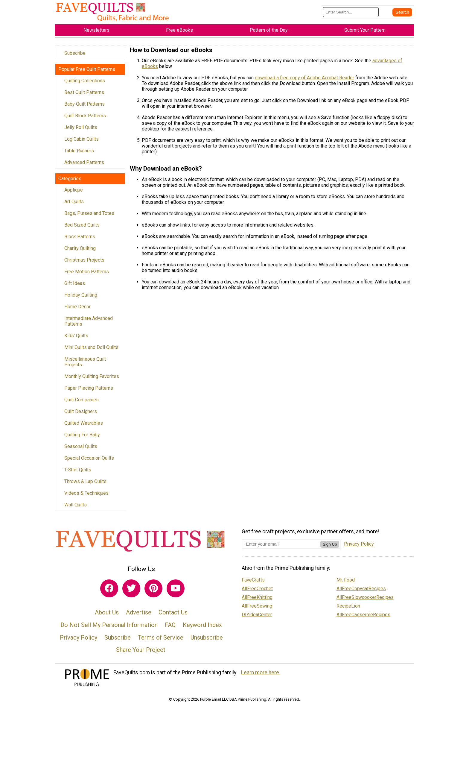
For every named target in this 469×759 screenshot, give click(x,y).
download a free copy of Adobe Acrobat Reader (304, 81)
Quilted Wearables (83, 426)
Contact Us (173, 616)
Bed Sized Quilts (82, 228)
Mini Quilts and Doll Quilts (91, 350)
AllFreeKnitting (257, 601)
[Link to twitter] (131, 592)
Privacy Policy (78, 640)
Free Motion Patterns (86, 275)
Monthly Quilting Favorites (91, 379)
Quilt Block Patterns (85, 119)
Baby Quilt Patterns (84, 107)
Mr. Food (345, 583)
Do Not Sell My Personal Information (109, 628)
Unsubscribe (207, 640)
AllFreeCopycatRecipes (361, 592)
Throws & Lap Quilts (85, 485)
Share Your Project (140, 653)
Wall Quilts (75, 508)
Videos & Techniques (86, 496)
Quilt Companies (81, 403)
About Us (107, 616)
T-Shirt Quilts (77, 473)
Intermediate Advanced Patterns (88, 324)
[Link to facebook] (109, 592)
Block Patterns (79, 240)
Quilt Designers (80, 415)
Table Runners (79, 154)
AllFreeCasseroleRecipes (363, 618)
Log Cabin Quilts (81, 142)
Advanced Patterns (84, 166)
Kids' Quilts (76, 339)
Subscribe (75, 56)
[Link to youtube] (176, 592)
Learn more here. (260, 676)
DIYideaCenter (257, 618)
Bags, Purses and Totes (89, 216)
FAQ (170, 628)
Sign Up (330, 548)
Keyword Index (202, 628)
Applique (73, 193)
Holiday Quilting (80, 298)
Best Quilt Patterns (84, 95)
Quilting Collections (84, 84)
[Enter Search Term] (351, 14)
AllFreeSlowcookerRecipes (365, 601)
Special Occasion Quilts (89, 461)
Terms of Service (160, 640)
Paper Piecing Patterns (88, 391)
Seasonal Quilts (80, 450)
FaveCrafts (253, 583)
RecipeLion (348, 609)
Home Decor (77, 310)
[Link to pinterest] (153, 592)
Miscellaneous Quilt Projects (85, 365)
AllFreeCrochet (257, 592)
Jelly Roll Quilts (80, 130)
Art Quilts (74, 205)
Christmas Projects (84, 263)
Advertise (138, 616)
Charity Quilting (80, 251)
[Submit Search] (402, 14)
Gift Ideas (74, 286)
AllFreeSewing (257, 609)
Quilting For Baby (82, 438)
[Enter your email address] (281, 547)
